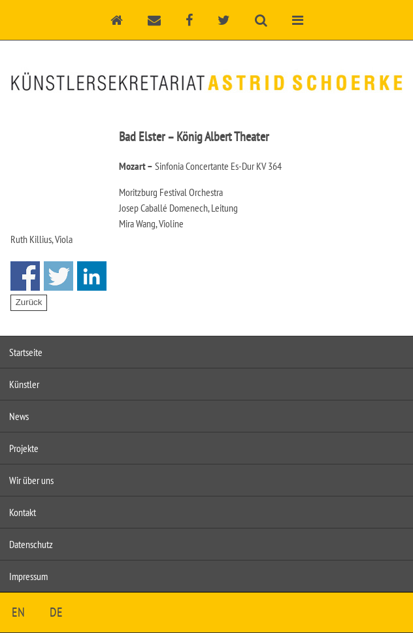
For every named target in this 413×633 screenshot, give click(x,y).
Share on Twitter (58, 276)
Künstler (24, 384)
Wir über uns (31, 480)
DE (56, 612)
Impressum (28, 576)
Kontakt (22, 512)
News (19, 416)
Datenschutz (31, 544)
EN (18, 612)
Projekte (24, 448)
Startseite (25, 352)
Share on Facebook (25, 276)
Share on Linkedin (92, 276)
